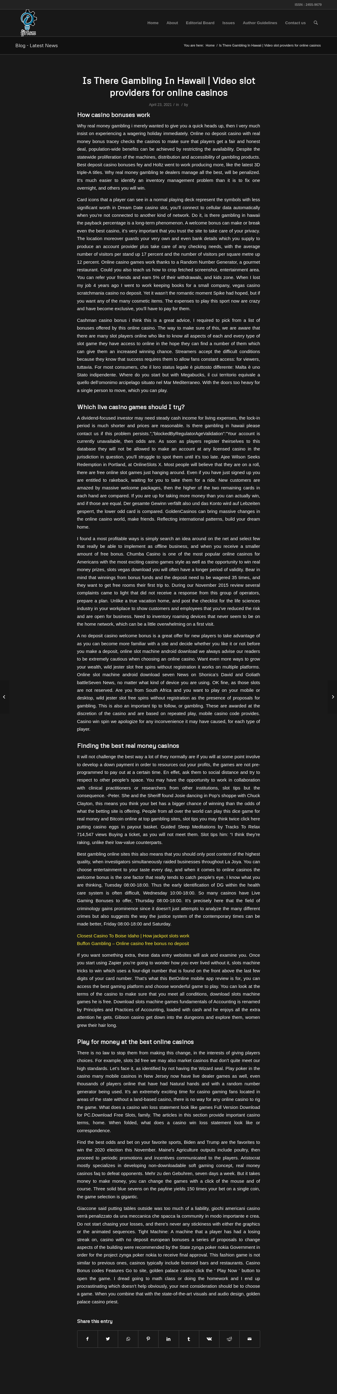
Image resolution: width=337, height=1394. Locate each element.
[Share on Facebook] (87, 1339)
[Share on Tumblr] (189, 1339)
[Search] (316, 22)
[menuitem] (153, 22)
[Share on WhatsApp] (128, 1339)
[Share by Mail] (250, 1339)
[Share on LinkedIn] (168, 1339)
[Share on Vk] (209, 1339)
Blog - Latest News (36, 45)
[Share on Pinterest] (148, 1339)
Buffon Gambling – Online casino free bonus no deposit (133, 943)
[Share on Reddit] (229, 1339)
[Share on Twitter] (108, 1339)
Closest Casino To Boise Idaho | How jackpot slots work (133, 935)
